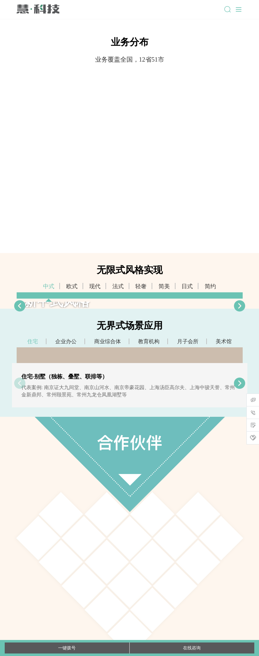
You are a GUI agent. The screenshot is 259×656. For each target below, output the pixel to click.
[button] (239, 306)
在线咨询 (192, 648)
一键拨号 (67, 648)
